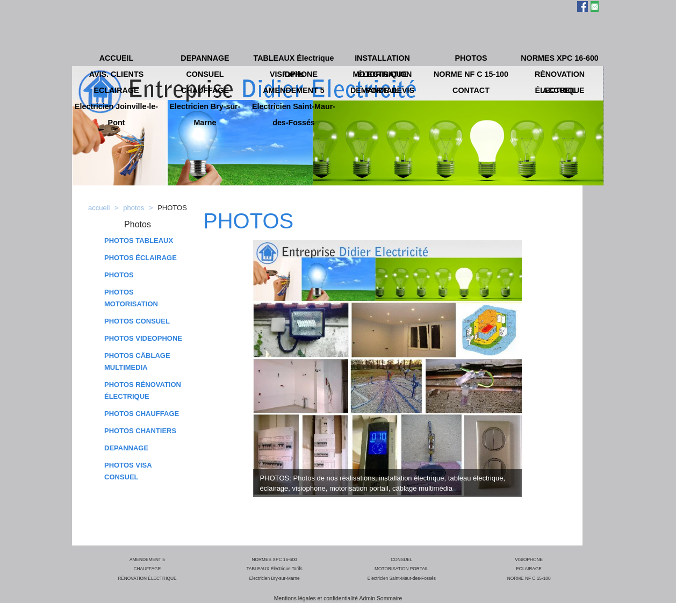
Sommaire (389, 598)
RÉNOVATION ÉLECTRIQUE (147, 578)
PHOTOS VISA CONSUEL (128, 471)
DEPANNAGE (126, 448)
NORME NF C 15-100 (529, 578)
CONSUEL (401, 559)
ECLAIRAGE (529, 568)
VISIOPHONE (529, 559)
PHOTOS (119, 275)
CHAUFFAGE (147, 568)
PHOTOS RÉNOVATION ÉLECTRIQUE (142, 390)
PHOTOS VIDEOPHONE (143, 338)
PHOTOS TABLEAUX (138, 240)
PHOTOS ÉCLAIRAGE (140, 258)
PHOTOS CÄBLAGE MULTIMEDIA (137, 361)
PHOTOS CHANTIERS (140, 431)
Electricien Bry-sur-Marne (274, 578)
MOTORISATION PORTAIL (402, 568)
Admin (367, 598)
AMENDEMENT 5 (147, 559)
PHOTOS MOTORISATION (131, 298)
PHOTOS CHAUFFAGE (141, 414)
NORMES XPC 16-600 (274, 559)
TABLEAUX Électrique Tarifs (275, 568)
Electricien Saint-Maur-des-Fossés (402, 578)
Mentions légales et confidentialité (316, 598)
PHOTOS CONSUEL (137, 321)
